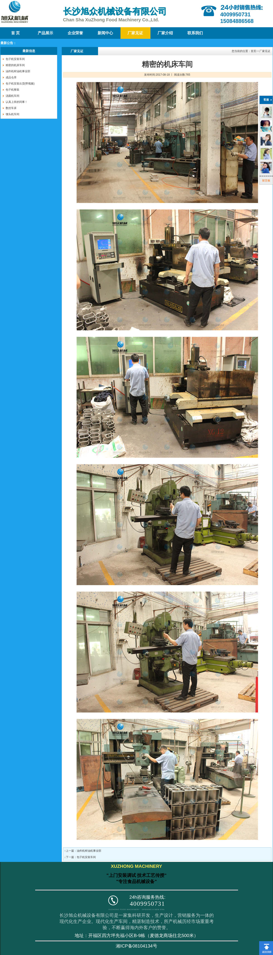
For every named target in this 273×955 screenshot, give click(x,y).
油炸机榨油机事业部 (18, 71)
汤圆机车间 (12, 95)
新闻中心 (105, 33)
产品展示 (45, 33)
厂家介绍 (165, 33)
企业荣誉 (75, 33)
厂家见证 (135, 33)
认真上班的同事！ (16, 102)
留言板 (266, 180)
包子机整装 (12, 89)
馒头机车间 (12, 114)
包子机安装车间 (15, 59)
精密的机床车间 (15, 65)
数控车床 (11, 108)
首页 (253, 51)
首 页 (15, 33)
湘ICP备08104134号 (136, 945)
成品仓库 (11, 77)
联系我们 (195, 33)
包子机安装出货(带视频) (20, 83)
